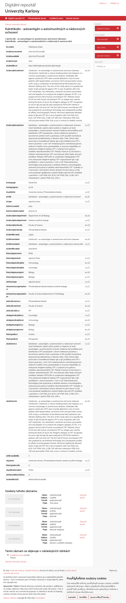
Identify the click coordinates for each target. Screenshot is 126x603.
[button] (103, 3)
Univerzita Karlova (17, 570)
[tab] (108, 28)
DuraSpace (40, 597)
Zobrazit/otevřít (83, 496)
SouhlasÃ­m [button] (72, 597)
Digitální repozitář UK (16, 18)
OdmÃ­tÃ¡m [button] (83, 597)
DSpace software (10, 597)
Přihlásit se (101, 66)
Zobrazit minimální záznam (15, 24)
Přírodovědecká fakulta (37, 18)
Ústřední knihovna (32, 570)
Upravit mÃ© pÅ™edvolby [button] (99, 597)
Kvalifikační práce (56, 18)
